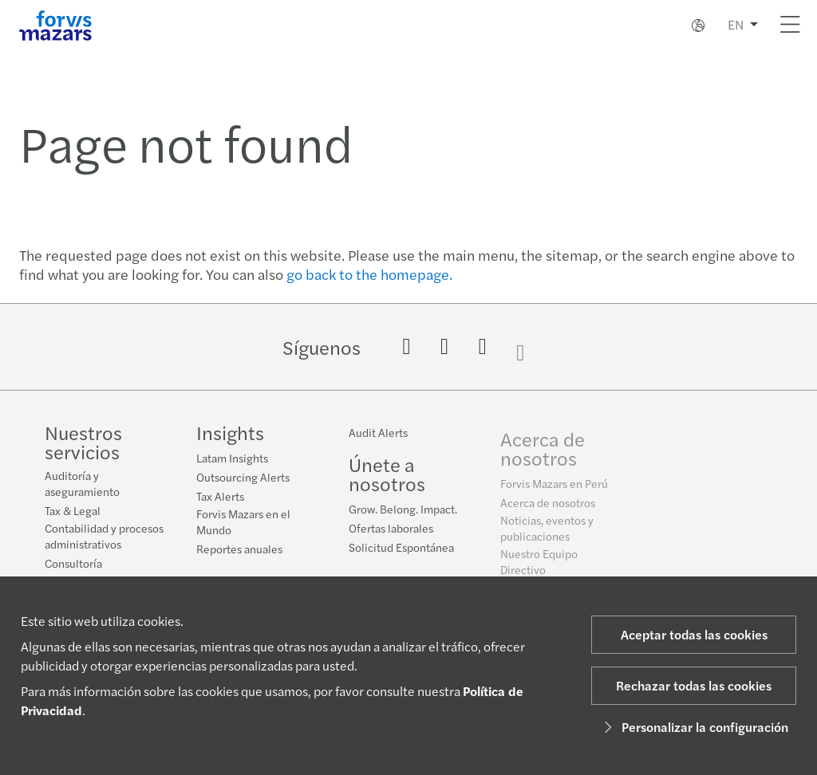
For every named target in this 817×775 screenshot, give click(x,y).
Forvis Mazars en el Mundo (243, 521)
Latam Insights (232, 458)
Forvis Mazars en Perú (554, 491)
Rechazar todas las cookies (694, 685)
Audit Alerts (378, 435)
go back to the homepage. (369, 274)
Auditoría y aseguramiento (82, 483)
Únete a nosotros (387, 477)
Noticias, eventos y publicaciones (547, 536)
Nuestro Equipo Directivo (539, 569)
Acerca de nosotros (542, 456)
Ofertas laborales (391, 531)
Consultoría (73, 563)
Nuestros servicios (83, 442)
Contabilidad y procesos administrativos (104, 536)
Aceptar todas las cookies (694, 634)
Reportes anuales (239, 549)
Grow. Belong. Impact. (403, 512)
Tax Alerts (220, 496)
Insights (230, 432)
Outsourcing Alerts (243, 477)
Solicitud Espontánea (401, 550)
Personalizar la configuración (693, 727)
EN (736, 24)
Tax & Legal (73, 510)
